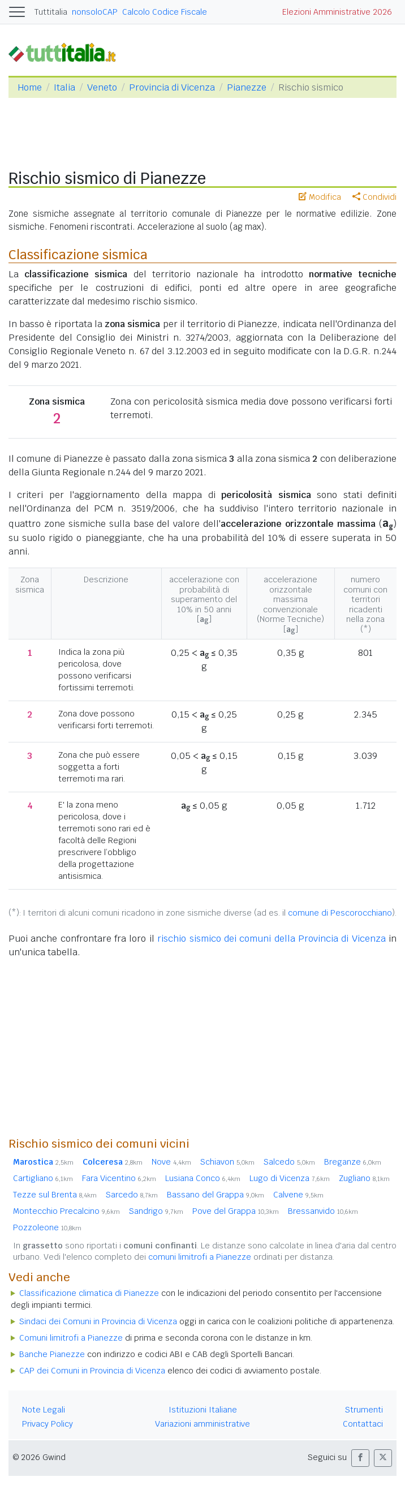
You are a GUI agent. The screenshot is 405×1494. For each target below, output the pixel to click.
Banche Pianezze (52, 1354)
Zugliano (364, 1178)
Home (30, 87)
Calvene (298, 1195)
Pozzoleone (47, 1227)
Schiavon (227, 1162)
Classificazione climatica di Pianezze (89, 1293)
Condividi (374, 197)
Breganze (352, 1162)
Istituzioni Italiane (203, 1410)
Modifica (320, 197)
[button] (360, 1458)
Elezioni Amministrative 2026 (337, 12)
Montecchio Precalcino (66, 1211)
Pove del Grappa (235, 1211)
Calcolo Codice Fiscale (164, 12)
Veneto (102, 87)
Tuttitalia (51, 12)
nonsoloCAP (95, 12)
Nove (171, 1162)
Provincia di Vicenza (172, 87)
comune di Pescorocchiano (340, 913)
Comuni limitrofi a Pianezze (71, 1338)
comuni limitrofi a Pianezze (199, 1257)
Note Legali (43, 1410)
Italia (64, 87)
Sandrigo (156, 1211)
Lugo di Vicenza (289, 1178)
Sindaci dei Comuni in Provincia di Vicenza (98, 1321)
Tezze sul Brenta (55, 1195)
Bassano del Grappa (215, 1195)
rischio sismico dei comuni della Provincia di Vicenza (271, 939)
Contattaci (363, 1424)
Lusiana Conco (202, 1178)
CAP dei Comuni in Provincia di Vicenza (92, 1371)
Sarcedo (132, 1195)
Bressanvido (323, 1211)
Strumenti (364, 1410)
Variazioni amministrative (202, 1424)
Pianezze (246, 87)
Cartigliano (43, 1178)
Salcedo (289, 1162)
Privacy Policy (47, 1424)
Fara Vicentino (119, 1178)
